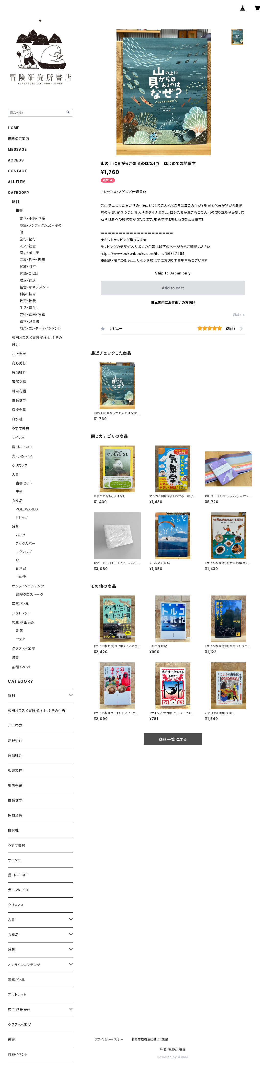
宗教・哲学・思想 (32, 260)
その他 (21, 577)
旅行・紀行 (28, 239)
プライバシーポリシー (109, 1039)
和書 (19, 210)
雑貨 (15, 527)
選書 (15, 658)
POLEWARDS (27, 509)
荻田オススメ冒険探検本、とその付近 (37, 710)
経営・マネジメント (34, 287)
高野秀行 (19, 363)
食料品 (21, 568)
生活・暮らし (29, 308)
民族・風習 (28, 266)
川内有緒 (19, 391)
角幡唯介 (19, 372)
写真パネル (20, 604)
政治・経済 (28, 280)
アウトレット (21, 613)
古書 (15, 475)
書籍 (19, 631)
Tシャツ (22, 517)
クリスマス (20, 465)
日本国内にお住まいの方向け (173, 302)
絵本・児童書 (30, 321)
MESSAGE (17, 149)
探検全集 (19, 410)
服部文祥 (19, 382)
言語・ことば (29, 273)
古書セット (24, 483)
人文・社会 (28, 246)
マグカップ (24, 552)
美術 (19, 491)
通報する (239, 315)
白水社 (17, 419)
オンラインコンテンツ (28, 586)
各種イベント (22, 667)
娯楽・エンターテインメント (40, 328)
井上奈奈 (19, 354)
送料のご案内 (18, 138)
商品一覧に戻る (173, 739)
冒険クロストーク (29, 594)
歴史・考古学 (30, 253)
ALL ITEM (16, 182)
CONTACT (17, 171)
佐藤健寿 (19, 400)
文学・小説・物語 (32, 218)
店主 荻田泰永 (23, 622)
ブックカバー (25, 543)
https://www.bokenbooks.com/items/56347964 (143, 253)
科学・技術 (28, 294)
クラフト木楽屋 (23, 648)
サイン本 (18, 437)
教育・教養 (28, 301)
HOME (13, 128)
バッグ (20, 535)
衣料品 (17, 501)
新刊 (15, 202)
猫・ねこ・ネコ (22, 447)
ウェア (20, 639)
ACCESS (16, 160)
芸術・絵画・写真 (32, 314)
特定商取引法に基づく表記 (150, 1039)
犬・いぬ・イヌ (22, 456)
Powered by (173, 1057)
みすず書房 (20, 428)
